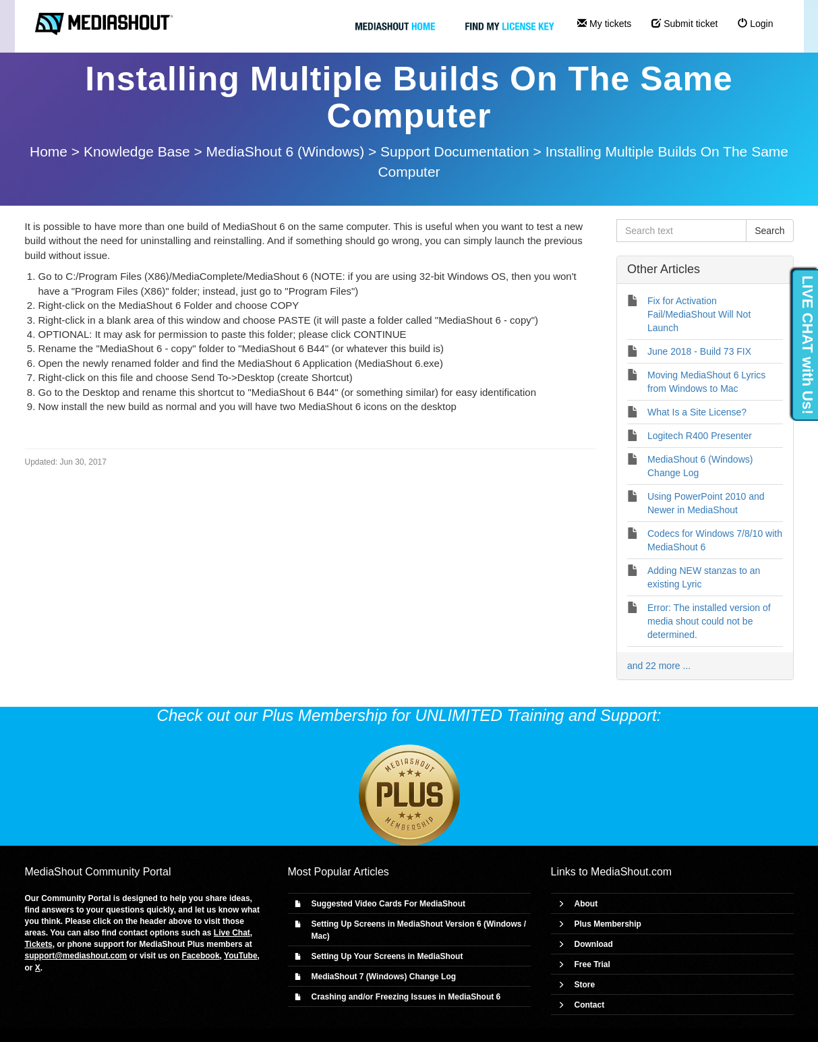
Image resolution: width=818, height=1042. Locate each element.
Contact (590, 1005)
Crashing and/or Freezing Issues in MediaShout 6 (406, 997)
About (586, 903)
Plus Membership (608, 924)
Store (585, 984)
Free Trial (592, 964)
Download (594, 944)
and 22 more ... (659, 665)
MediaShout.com (631, 871)
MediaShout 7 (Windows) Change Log (384, 976)
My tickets (604, 23)
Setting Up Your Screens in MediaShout (387, 956)
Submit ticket (684, 23)
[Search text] (681, 230)
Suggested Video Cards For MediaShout (388, 903)
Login (755, 23)
